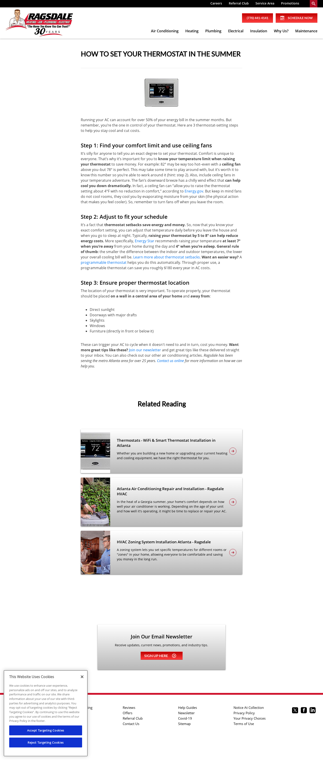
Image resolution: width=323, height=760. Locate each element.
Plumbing (213, 30)
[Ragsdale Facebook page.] (304, 710)
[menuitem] (216, 3)
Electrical (235, 30)
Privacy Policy (244, 713)
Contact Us (131, 724)
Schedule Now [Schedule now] (296, 18)
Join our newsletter (145, 349)
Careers (216, 3)
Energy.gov (194, 191)
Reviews (129, 707)
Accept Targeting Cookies (45, 730)
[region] (46, 713)
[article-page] (232, 451)
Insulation (258, 30)
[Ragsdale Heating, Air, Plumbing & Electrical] (39, 23)
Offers (127, 713)
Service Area (264, 3)
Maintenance (306, 30)
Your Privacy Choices (250, 718)
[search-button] (313, 3)
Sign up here (160, 655)
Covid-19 (185, 718)
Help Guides (187, 707)
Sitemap (184, 724)
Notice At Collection (249, 707)
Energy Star (144, 240)
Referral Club (239, 3)
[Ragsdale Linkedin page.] (313, 710)
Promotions (290, 3)
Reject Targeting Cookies (46, 742)
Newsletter (186, 713)
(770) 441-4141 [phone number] (257, 18)
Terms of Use (244, 724)
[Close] (82, 677)
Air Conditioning (165, 30)
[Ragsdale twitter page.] (295, 710)
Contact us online (170, 360)
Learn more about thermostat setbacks (166, 257)
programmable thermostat (104, 262)
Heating (192, 30)
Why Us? (281, 30)
